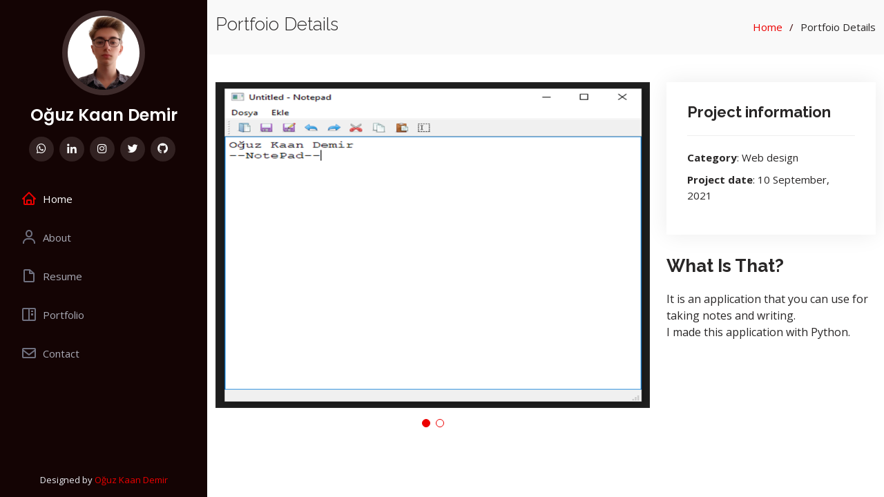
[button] (426, 423)
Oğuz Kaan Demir (103, 115)
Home (767, 27)
